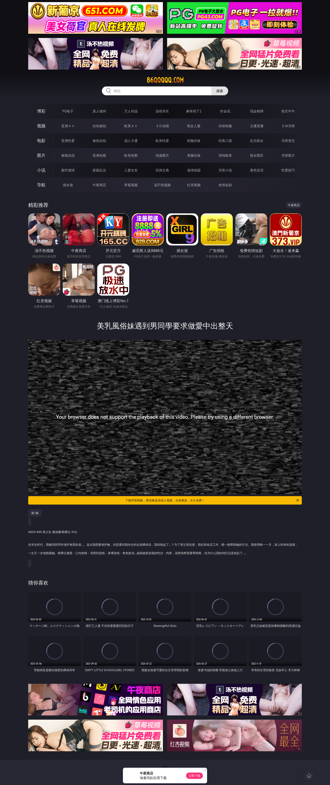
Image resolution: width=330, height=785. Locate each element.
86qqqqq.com (165, 80)
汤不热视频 (162, 185)
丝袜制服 (225, 126)
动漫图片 (162, 155)
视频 (41, 126)
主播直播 (256, 126)
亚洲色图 (99, 155)
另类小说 (225, 170)
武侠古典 (162, 170)
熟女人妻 (194, 126)
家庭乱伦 (99, 170)
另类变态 (288, 140)
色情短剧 (225, 185)
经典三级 (225, 140)
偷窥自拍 (68, 155)
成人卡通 (131, 140)
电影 (41, 140)
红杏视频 (194, 185)
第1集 (35, 513)
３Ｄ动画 (162, 126)
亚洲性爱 (68, 140)
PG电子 (67, 111)
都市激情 (68, 170)
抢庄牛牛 (288, 111)
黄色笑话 (256, 170)
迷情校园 (194, 170)
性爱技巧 (288, 170)
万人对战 (131, 111)
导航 (41, 185)
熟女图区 (256, 155)
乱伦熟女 (256, 140)
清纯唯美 (225, 155)
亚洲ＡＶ (68, 126)
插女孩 (68, 185)
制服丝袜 (194, 140)
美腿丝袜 (194, 155)
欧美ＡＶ (131, 126)
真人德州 (99, 111)
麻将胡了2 (193, 111)
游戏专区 (162, 111)
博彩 (41, 111)
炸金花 (225, 111)
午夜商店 (99, 185)
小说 (41, 170)
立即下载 (194, 776)
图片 (41, 155)
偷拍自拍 (99, 140)
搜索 (219, 91)
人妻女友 (131, 170)
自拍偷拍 (99, 126)
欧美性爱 (162, 140)
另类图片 (288, 155)
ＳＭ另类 (288, 126)
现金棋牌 (256, 111)
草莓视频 (131, 185)
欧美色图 (131, 155)
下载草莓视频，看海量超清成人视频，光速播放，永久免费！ (212, 500)
